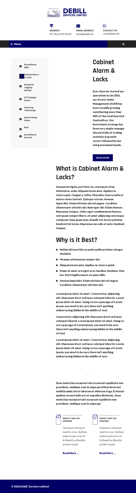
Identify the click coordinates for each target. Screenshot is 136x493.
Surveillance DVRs (31, 64)
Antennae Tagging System (31, 81)
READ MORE (102, 157)
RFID (26, 116)
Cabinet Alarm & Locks (31, 72)
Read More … (71, 452)
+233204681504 (111, 34)
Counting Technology (29, 99)
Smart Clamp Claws (30, 108)
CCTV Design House (29, 90)
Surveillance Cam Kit (31, 124)
